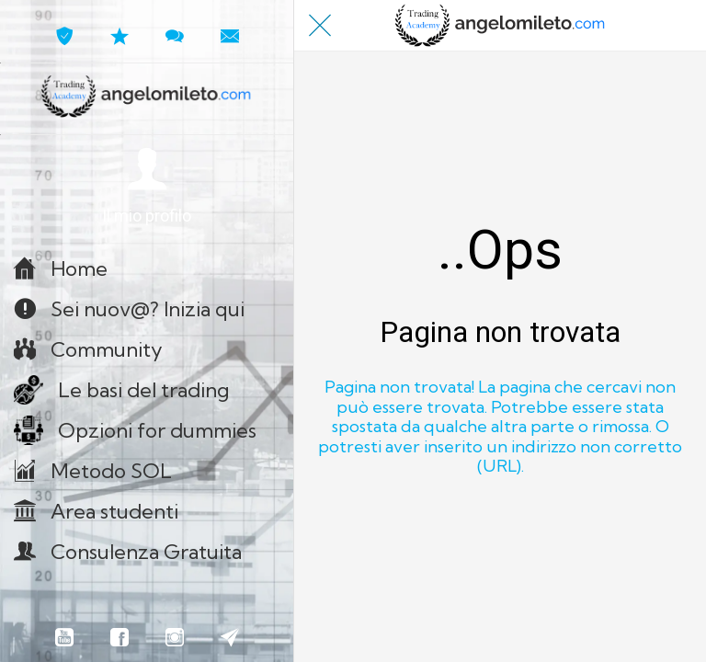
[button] (146, 187)
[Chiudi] (320, 26)
